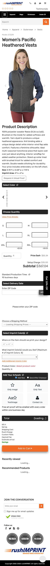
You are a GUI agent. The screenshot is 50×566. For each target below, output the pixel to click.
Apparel (12, 14)
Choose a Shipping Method (14, 325)
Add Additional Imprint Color (14, 365)
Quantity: (7, 260)
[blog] (14, 532)
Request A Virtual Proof (14, 178)
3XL (29, 249)
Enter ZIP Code (9, 292)
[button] (46, 283)
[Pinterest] (18, 532)
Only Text (37, 390)
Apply (43, 296)
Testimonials (42, 9)
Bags (21, 14)
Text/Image (12, 403)
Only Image (12, 390)
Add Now (20, 382)
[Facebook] (6, 532)
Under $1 (42, 14)
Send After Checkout (36, 382)
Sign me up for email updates (20, 515)
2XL (3, 249)
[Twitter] (10, 532)
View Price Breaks (10, 221)
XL (28, 239)
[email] (22, 510)
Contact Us (37, 403)
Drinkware (31, 14)
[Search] (22, 22)
